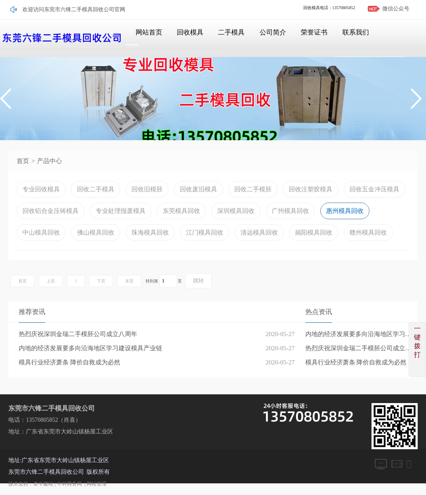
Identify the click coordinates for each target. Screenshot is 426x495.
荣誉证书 (312, 38)
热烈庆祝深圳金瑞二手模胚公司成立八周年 (361, 348)
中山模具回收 (41, 232)
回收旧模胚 (147, 189)
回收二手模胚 (253, 189)
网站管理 (96, 484)
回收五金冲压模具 (374, 189)
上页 (51, 281)
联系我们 (354, 38)
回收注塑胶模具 (310, 189)
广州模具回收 (290, 211)
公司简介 (269, 38)
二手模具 (227, 38)
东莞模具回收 (181, 211)
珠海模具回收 (150, 232)
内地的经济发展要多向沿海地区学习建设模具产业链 (361, 334)
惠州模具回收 (345, 211)
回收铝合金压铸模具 (50, 211)
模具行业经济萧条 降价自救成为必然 (356, 362)
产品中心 (49, 161)
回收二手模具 (95, 189)
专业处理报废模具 (121, 211)
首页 (23, 161)
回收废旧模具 (198, 189)
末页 (129, 281)
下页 (101, 281)
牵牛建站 (43, 484)
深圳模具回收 (236, 211)
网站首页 (142, 38)
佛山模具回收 (95, 232)
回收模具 (184, 38)
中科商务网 (69, 484)
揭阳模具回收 (313, 232)
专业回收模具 (41, 189)
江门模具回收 (204, 232)
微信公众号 (395, 8)
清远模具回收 (259, 232)
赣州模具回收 (368, 232)
